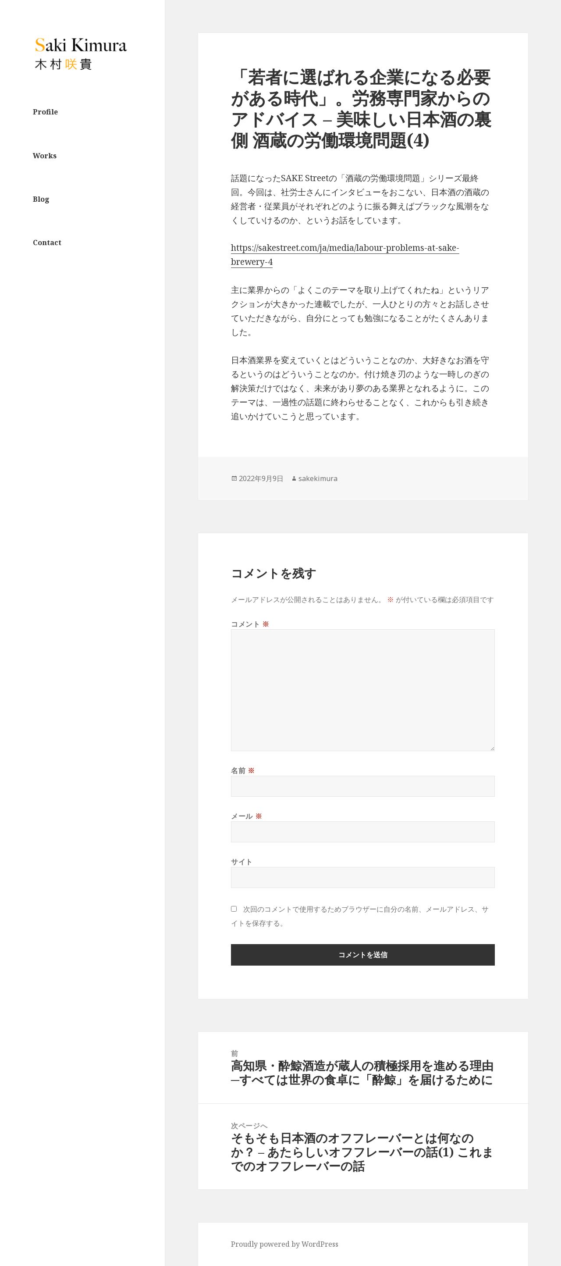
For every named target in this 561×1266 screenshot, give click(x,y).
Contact (47, 242)
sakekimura (317, 478)
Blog (41, 199)
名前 (243, 770)
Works (45, 155)
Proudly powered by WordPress (284, 1244)
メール (246, 816)
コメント (250, 624)
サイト (242, 862)
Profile (45, 112)
